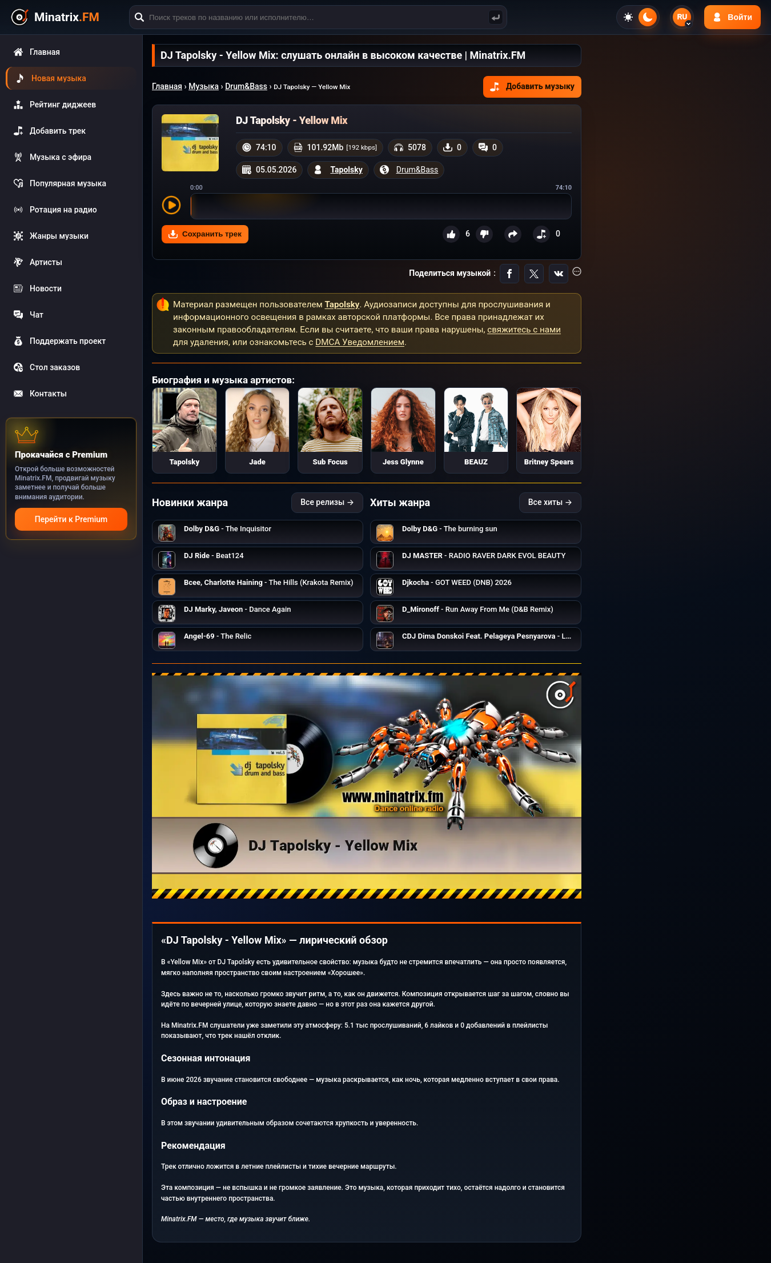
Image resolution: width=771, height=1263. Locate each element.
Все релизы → (327, 502)
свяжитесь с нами (524, 329)
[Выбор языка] (682, 17)
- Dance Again (237, 609)
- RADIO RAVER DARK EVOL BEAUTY (483, 555)
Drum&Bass (246, 86)
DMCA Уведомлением (359, 342)
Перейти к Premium (71, 519)
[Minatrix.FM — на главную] (68, 17)
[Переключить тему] (638, 17)
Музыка (203, 86)
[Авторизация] (732, 17)
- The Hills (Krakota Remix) (269, 582)
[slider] (381, 206)
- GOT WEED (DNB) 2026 (457, 582)
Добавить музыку (532, 86)
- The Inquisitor (227, 528)
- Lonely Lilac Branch (514, 636)
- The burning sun (449, 528)
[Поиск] (318, 17)
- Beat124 (214, 555)
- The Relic (217, 636)
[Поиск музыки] (495, 17)
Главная (167, 86)
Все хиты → (550, 502)
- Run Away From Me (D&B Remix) (477, 609)
